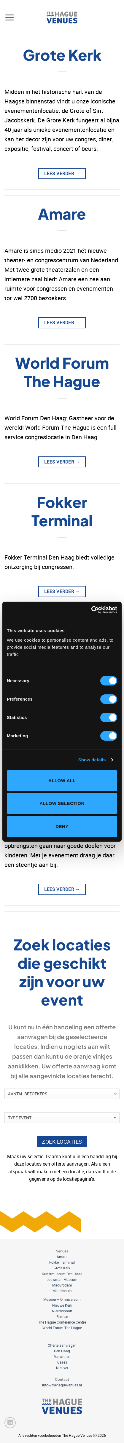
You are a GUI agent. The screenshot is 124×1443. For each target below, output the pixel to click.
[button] (9, 17)
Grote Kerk (62, 54)
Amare (62, 213)
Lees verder (62, 173)
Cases (62, 1362)
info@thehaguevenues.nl (62, 1385)
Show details (92, 759)
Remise (62, 1316)
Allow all (62, 780)
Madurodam (62, 1285)
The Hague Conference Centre (62, 1322)
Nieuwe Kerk (62, 1305)
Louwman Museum (62, 1279)
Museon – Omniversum (62, 1299)
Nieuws (62, 1367)
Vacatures (62, 1356)
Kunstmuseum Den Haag (62, 1273)
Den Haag (62, 1350)
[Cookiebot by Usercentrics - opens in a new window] (91, 610)
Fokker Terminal (62, 511)
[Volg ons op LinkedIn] (10, 1422)
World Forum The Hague (62, 371)
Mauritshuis (62, 1290)
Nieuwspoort (62, 1310)
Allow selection (62, 803)
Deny (61, 826)
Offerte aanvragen (62, 1345)
